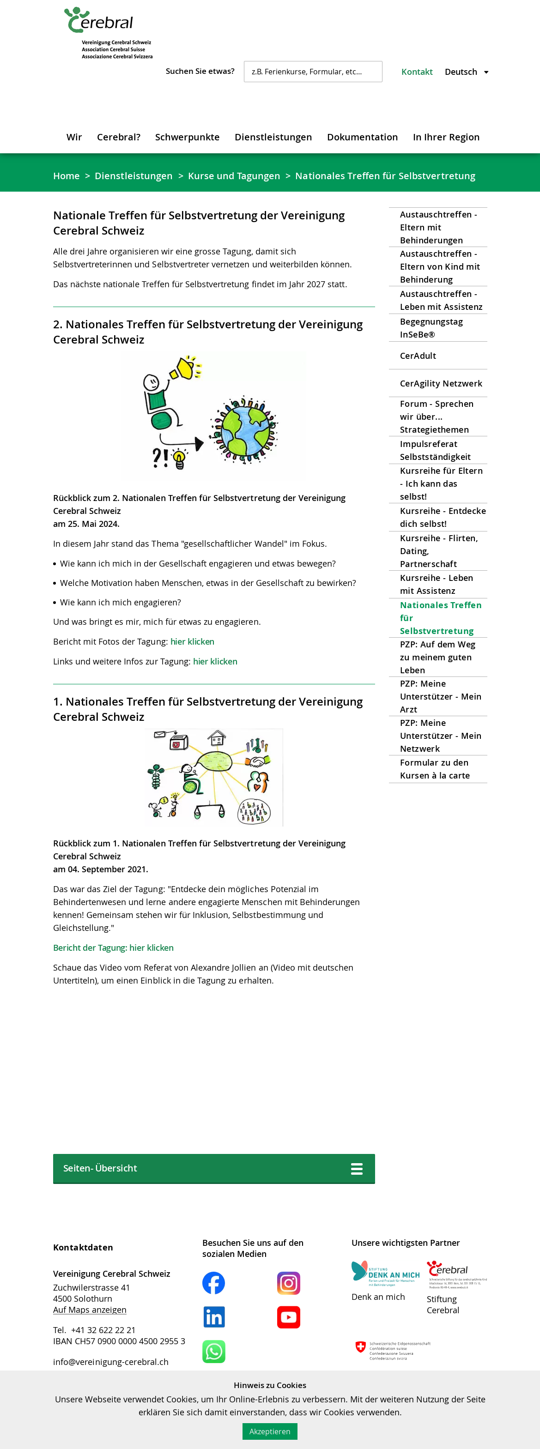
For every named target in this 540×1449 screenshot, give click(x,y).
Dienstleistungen (273, 137)
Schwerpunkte (187, 137)
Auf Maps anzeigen (90, 1309)
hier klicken (192, 641)
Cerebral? (118, 137)
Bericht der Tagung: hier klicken (113, 947)
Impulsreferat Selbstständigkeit (435, 450)
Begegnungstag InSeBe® (431, 328)
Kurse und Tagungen (234, 175)
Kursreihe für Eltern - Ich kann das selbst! (441, 483)
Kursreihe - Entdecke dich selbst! (443, 517)
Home (66, 175)
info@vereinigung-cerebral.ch (111, 1361)
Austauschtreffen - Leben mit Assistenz (441, 300)
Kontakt (417, 71)
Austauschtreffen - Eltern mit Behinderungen (438, 227)
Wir (74, 137)
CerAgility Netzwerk (441, 383)
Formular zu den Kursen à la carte (435, 769)
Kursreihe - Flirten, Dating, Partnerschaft (439, 550)
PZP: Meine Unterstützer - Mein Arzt (441, 696)
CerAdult (418, 355)
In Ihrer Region (446, 137)
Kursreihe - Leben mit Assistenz (436, 584)
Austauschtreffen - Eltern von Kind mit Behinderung (440, 266)
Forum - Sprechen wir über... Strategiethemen (436, 416)
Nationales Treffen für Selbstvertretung (385, 175)
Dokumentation (362, 137)
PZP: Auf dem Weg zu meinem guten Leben (437, 657)
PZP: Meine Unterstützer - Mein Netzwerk (441, 735)
